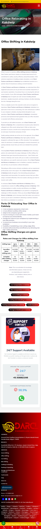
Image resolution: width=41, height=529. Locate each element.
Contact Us (4, 483)
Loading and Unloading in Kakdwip (20, 300)
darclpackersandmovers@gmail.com (13, 495)
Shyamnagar (34, 512)
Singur (9, 506)
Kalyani (16, 518)
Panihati (22, 508)
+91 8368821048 (5, 1)
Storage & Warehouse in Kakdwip (20, 310)
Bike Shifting (4, 461)
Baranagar (25, 510)
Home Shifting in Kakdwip (20, 295)
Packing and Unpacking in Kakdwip (13, 305)
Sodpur (28, 506)
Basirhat (22, 506)
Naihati (5, 510)
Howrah (3, 514)
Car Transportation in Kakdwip (20, 285)
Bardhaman (5, 508)
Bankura (11, 512)
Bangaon (32, 516)
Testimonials (4, 475)
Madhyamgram (23, 516)
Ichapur (11, 510)
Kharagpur (25, 512)
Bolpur (33, 518)
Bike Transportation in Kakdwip (20, 290)
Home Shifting (5, 453)
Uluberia (15, 506)
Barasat (17, 510)
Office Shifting (5, 456)
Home (3, 26)
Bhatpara (35, 506)
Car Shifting (4, 459)
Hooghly (29, 508)
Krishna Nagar (24, 518)
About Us (3, 481)
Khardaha (17, 514)
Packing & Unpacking (7, 467)
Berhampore (8, 518)
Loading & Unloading (7, 464)
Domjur (36, 508)
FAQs (2, 478)
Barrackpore (14, 508)
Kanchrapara (26, 514)
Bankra (14, 516)
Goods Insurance (32, 305)
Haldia (3, 506)
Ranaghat (7, 516)
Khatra (10, 514)
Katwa (18, 512)
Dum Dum (33, 510)
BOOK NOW (6, 487)
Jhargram (4, 512)
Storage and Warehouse (8, 470)
